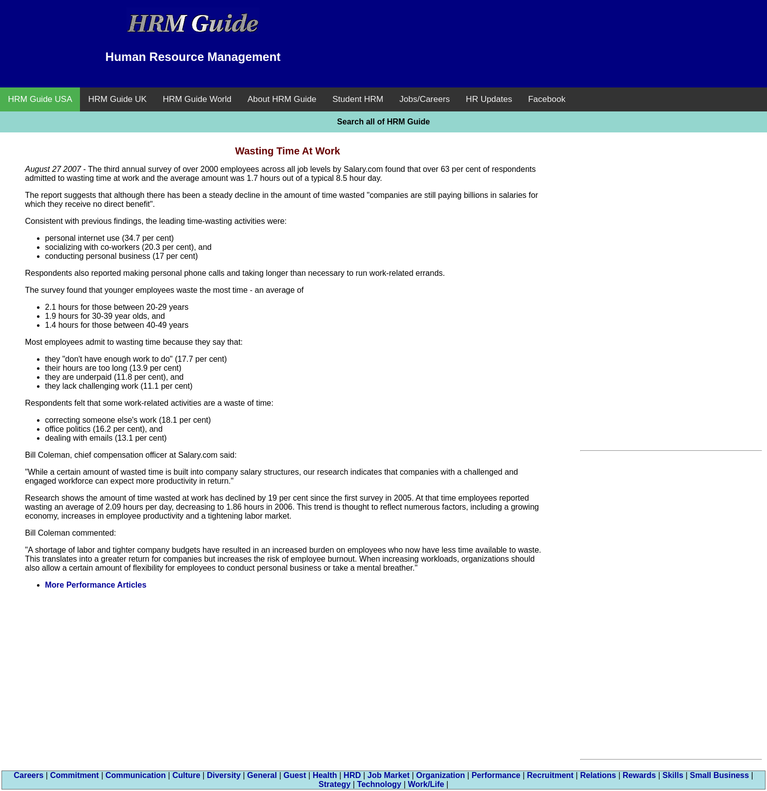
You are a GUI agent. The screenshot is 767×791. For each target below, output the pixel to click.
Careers (29, 775)
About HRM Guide (281, 99)
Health (325, 775)
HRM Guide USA (40, 99)
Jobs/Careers (424, 99)
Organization (440, 775)
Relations (598, 775)
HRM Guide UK (117, 99)
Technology (379, 784)
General (262, 775)
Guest (294, 775)
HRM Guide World (197, 99)
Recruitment (550, 775)
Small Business (719, 775)
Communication (135, 775)
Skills (673, 775)
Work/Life (426, 784)
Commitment (74, 775)
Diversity (224, 775)
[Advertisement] (574, 29)
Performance (496, 775)
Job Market (388, 775)
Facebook (547, 99)
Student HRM (357, 99)
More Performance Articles (95, 585)
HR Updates (489, 99)
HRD (352, 775)
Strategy (335, 784)
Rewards (639, 775)
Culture (186, 775)
